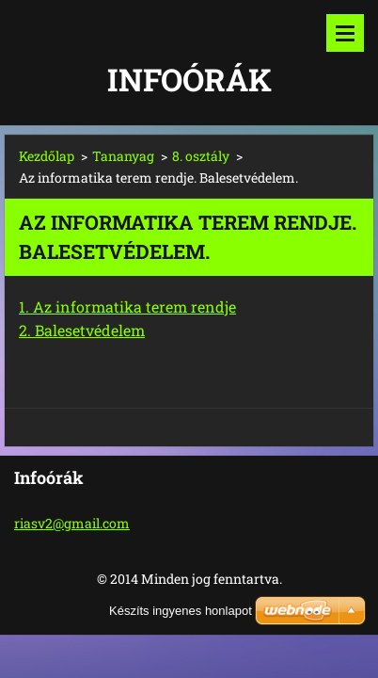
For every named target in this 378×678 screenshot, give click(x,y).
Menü (345, 33)
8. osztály (200, 156)
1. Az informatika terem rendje (127, 306)
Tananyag (123, 156)
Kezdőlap (46, 156)
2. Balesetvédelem (82, 330)
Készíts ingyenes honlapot (180, 611)
